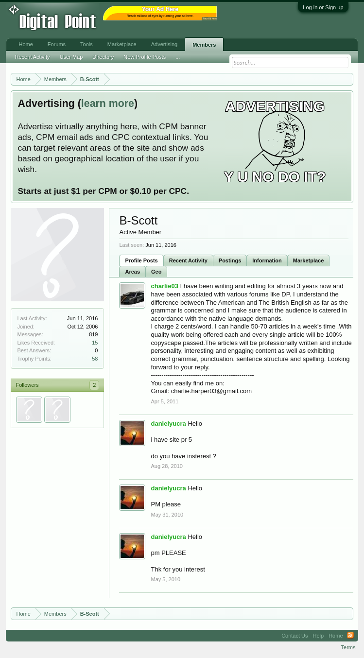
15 (95, 343)
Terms (348, 647)
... (177, 57)
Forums (57, 44)
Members (204, 45)
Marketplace (308, 260)
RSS (350, 636)
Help (318, 636)
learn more (107, 103)
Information (267, 260)
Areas (132, 272)
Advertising (164, 44)
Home (25, 44)
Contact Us (294, 636)
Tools (86, 44)
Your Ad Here (209, 18)
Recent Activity (188, 260)
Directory (103, 57)
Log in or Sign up (323, 7)
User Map (71, 57)
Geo (156, 272)
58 (95, 359)
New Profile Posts (144, 57)
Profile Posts (141, 260)
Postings (230, 260)
